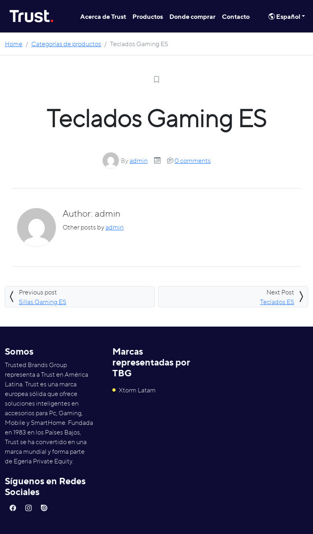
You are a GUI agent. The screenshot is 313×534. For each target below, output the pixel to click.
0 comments (193, 160)
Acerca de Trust (103, 16)
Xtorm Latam (134, 390)
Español (284, 16)
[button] (13, 508)
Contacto (236, 16)
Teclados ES (277, 302)
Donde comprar (192, 16)
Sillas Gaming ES (42, 302)
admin (139, 160)
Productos (147, 16)
